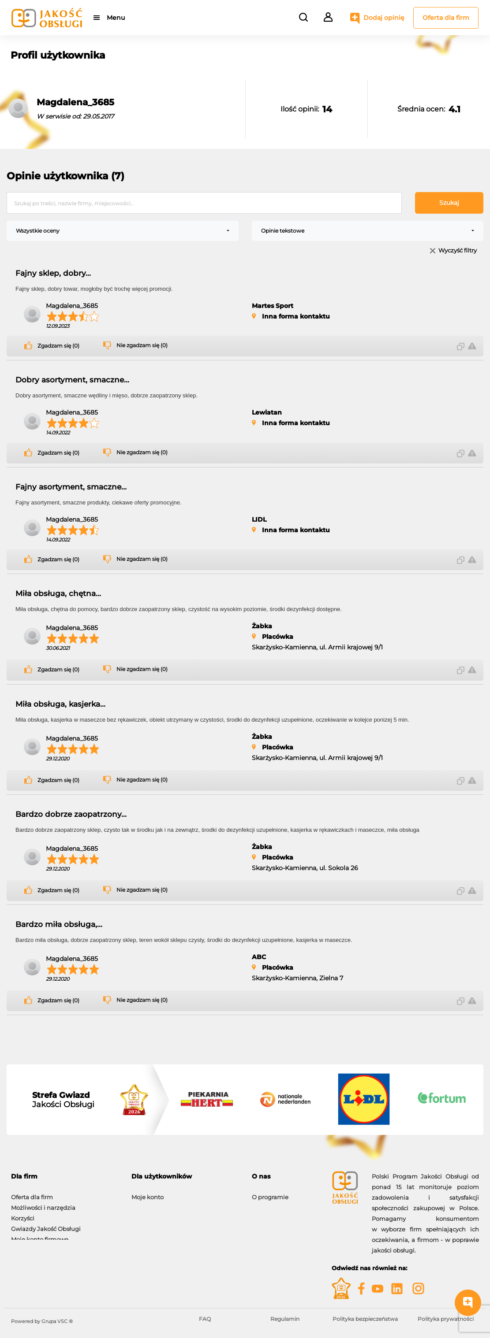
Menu (116, 18)
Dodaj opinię (383, 18)
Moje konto (147, 1192)
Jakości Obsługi (63, 1100)
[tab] (64, 1176)
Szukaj (449, 203)
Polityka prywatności (446, 1319)
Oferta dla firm (446, 18)
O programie (270, 1192)
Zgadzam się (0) (58, 346)
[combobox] (123, 231)
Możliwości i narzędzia (43, 1203)
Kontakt (263, 1203)
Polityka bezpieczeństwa (365, 1319)
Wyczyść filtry (457, 251)
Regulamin (284, 1319)
